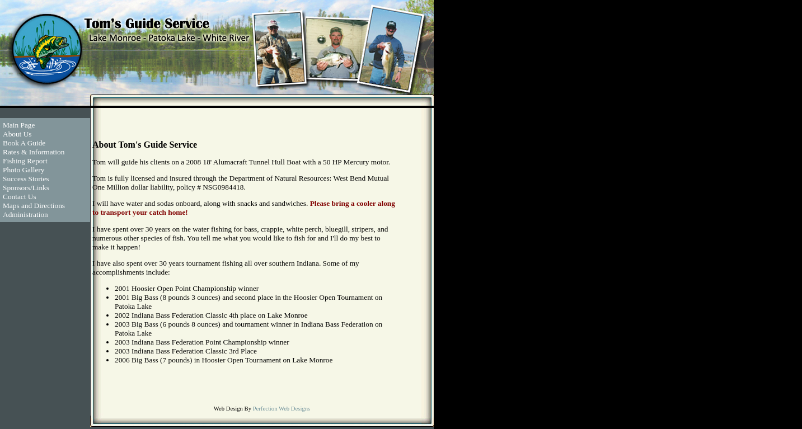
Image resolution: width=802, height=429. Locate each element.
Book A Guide (24, 143)
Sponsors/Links (26, 187)
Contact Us (19, 196)
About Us (17, 134)
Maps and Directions (34, 205)
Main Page (19, 125)
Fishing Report (25, 161)
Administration (25, 214)
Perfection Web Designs (282, 409)
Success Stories (26, 179)
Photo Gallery (23, 170)
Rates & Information (33, 152)
